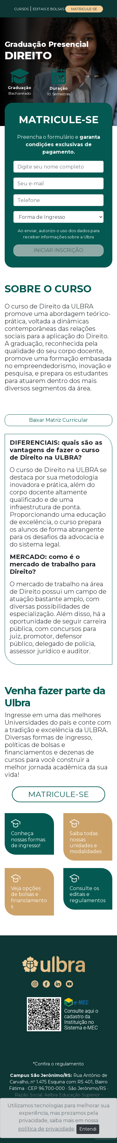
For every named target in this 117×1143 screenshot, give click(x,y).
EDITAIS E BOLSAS (49, 9)
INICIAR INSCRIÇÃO (58, 250)
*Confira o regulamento (58, 1064)
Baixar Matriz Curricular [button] (58, 420)
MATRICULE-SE (84, 9)
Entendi (87, 1129)
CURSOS (21, 9)
